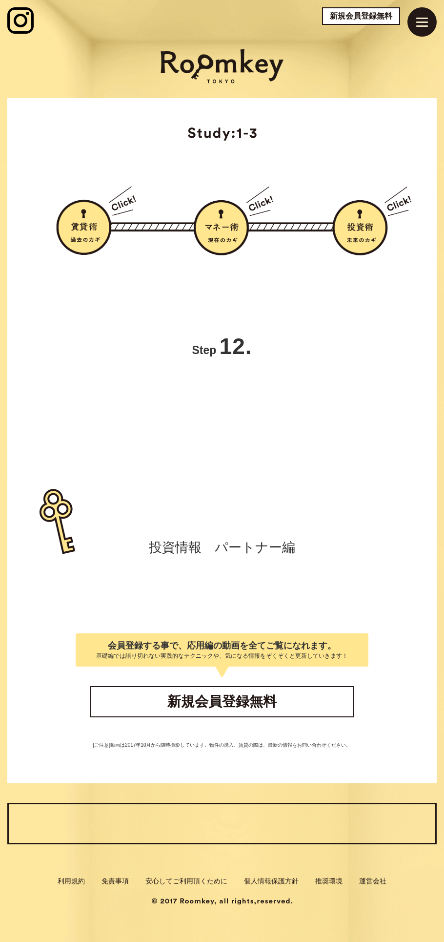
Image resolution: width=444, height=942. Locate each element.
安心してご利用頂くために (186, 881)
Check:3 (274, 823)
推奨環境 (329, 881)
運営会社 (372, 881)
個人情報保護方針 (271, 881)
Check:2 (167, 823)
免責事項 (115, 881)
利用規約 (71, 881)
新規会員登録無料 (361, 16)
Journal (380, 823)
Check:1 (63, 823)
